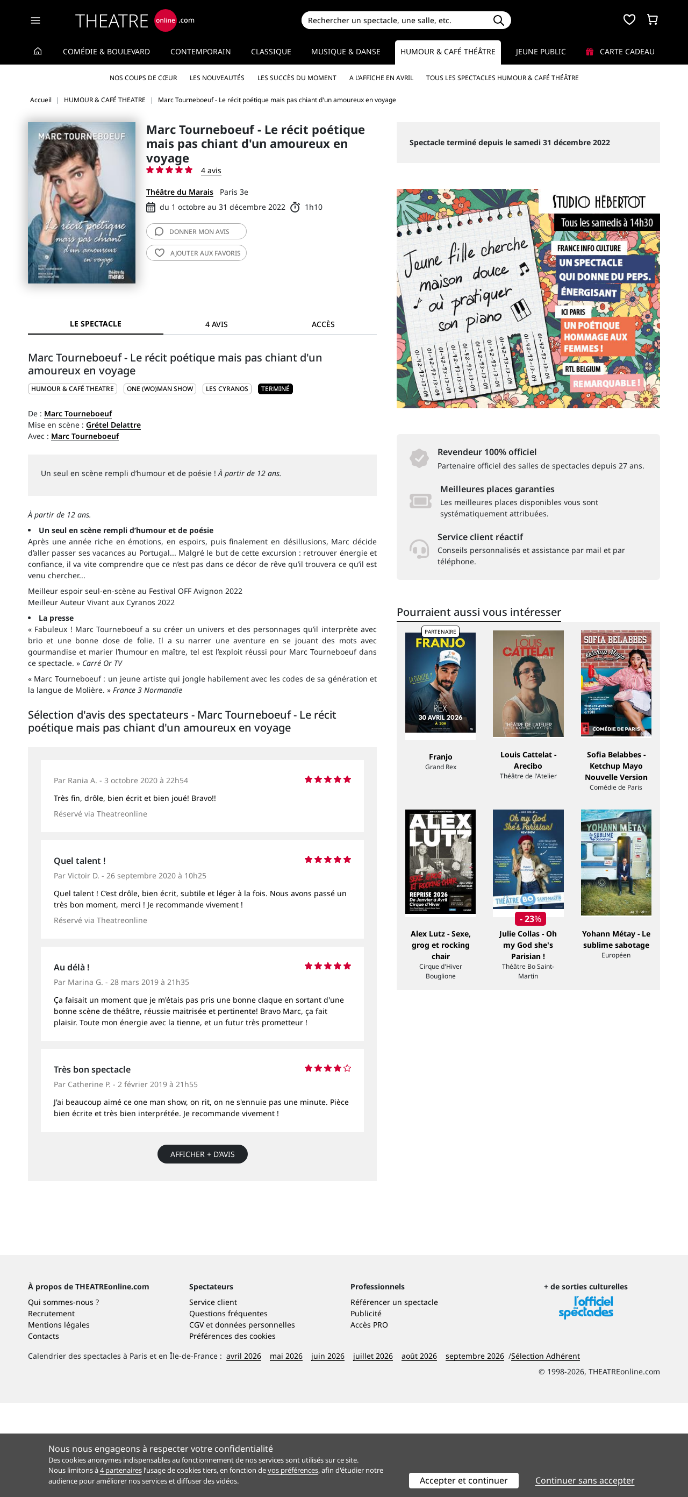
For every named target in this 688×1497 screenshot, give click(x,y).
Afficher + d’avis (202, 1154)
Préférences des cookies (232, 1430)
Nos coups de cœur (143, 77)
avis (192, 231)
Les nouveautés (217, 77)
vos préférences (293, 1470)
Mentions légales (59, 1419)
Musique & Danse (346, 51)
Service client (213, 1396)
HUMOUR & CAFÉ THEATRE (72, 388)
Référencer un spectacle (394, 1396)
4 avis (211, 170)
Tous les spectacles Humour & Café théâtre (502, 77)
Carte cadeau (620, 51)
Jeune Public (541, 51)
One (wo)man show (160, 388)
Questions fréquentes (228, 1407)
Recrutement (51, 1407)
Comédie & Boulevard (106, 51)
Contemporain (200, 51)
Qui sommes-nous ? (63, 1396)
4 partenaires (121, 1470)
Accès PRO (369, 1419)
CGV (196, 1419)
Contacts (43, 1430)
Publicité (366, 1407)
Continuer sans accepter (585, 1480)
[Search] (394, 20)
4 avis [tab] (216, 324)
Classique (271, 51)
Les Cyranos (227, 388)
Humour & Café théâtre (448, 51)
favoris (198, 253)
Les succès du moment (296, 77)
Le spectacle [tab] (95, 323)
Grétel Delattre (113, 425)
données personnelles (255, 1419)
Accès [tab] (323, 324)
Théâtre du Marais (179, 192)
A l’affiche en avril (381, 77)
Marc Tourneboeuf (78, 413)
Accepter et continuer (464, 1480)
